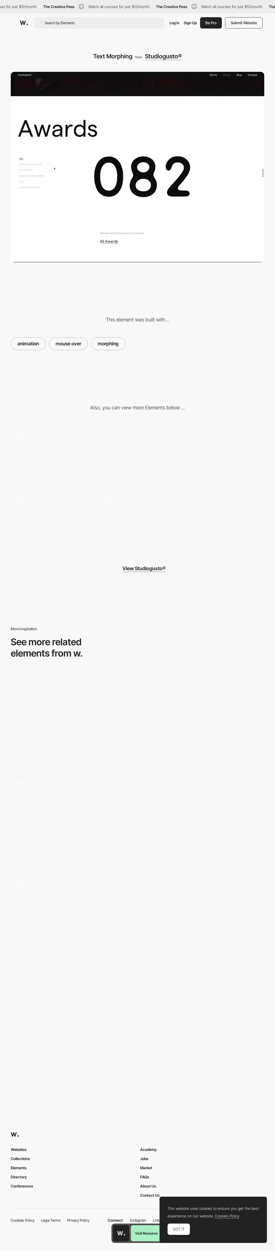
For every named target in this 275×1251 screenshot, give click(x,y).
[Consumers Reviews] (73, 922)
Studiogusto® (163, 56)
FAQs (144, 1177)
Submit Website (244, 22)
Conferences (22, 1186)
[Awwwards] (24, 23)
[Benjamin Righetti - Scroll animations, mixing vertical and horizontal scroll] (202, 818)
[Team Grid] (223, 455)
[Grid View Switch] (137, 521)
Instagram (138, 1220)
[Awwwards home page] (121, 1233)
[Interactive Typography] (73, 820)
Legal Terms (51, 1220)
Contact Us (150, 1195)
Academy (148, 1149)
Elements (19, 1167)
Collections (20, 1158)
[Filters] (202, 1023)
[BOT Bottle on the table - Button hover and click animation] (73, 717)
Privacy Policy (78, 1220)
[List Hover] (51, 521)
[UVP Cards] (202, 719)
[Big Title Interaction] (51, 455)
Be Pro (210, 22)
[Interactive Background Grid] (202, 919)
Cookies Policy (23, 1220)
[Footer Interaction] (137, 455)
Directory (19, 1177)
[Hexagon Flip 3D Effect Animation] (73, 1023)
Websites (19, 1149)
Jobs (144, 1158)
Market (146, 1167)
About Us (148, 1186)
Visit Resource (146, 1233)
